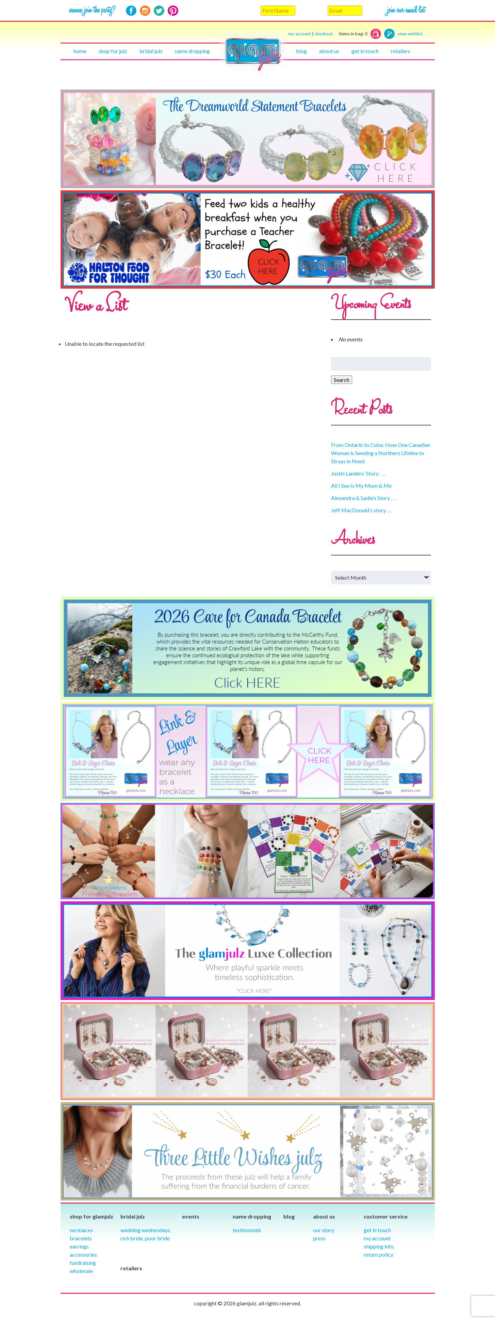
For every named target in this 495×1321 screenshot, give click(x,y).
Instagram (145, 10)
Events (190, 1216)
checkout (341, 34)
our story (323, 1230)
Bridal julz (151, 51)
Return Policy (378, 1254)
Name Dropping (192, 51)
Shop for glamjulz (91, 1216)
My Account (377, 1238)
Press (319, 1238)
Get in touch (365, 51)
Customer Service (386, 1216)
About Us (329, 51)
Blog (301, 51)
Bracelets (81, 1238)
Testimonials (247, 1230)
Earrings (79, 1246)
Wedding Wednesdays (145, 1230)
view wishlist (410, 33)
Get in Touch (377, 1230)
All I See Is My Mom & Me (361, 485)
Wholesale (81, 1271)
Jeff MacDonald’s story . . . (361, 510)
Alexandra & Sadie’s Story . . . (363, 498)
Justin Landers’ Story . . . (358, 473)
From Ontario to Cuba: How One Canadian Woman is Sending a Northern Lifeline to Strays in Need (380, 452)
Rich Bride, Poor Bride (145, 1238)
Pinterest (173, 10)
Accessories (83, 1254)
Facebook (131, 10)
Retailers (400, 51)
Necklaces (81, 1230)
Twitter (159, 10)
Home (79, 51)
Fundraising (83, 1262)
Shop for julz (113, 51)
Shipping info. (379, 1246)
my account (299, 33)
